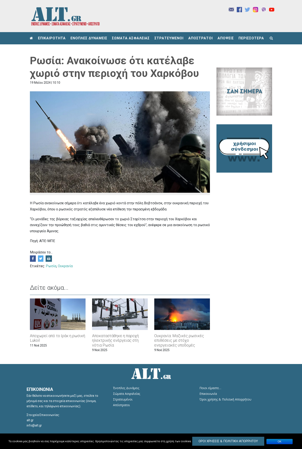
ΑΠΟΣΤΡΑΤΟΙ (200, 38)
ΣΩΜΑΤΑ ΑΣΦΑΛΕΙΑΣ (131, 38)
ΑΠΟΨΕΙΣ (226, 38)
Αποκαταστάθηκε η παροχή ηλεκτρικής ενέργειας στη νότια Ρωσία (115, 340)
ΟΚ (279, 441)
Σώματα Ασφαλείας (126, 394)
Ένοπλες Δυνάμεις (126, 388)
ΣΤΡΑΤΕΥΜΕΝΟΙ (169, 38)
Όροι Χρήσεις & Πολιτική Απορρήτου (228, 441)
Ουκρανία (65, 266)
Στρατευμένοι (122, 399)
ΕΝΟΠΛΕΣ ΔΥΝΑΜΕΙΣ (88, 38)
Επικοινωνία (208, 394)
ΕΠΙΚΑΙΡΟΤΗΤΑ (52, 38)
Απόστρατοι (121, 405)
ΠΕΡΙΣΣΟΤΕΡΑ (251, 38)
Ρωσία (51, 266)
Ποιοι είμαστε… (210, 388)
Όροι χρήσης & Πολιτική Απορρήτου (225, 399)
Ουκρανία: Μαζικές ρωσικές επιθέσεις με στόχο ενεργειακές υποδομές (179, 340)
